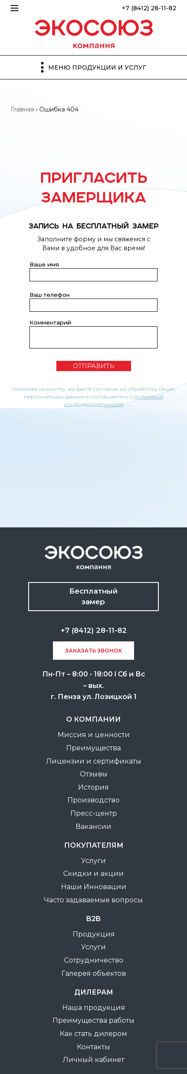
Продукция (94, 934)
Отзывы (94, 774)
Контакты (93, 1047)
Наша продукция (93, 1008)
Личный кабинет (93, 1060)
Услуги (93, 861)
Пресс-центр (93, 813)
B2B (93, 919)
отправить (93, 366)
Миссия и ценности (94, 735)
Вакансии (93, 826)
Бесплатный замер (93, 596)
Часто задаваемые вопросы (93, 900)
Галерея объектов (93, 973)
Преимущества (93, 748)
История (93, 787)
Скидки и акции (93, 873)
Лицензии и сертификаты (93, 761)
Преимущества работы (93, 1020)
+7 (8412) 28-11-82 (149, 8)
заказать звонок (93, 650)
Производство (93, 800)
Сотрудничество (93, 960)
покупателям (93, 845)
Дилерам (93, 992)
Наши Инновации (93, 887)
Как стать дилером (93, 1034)
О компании (93, 719)
